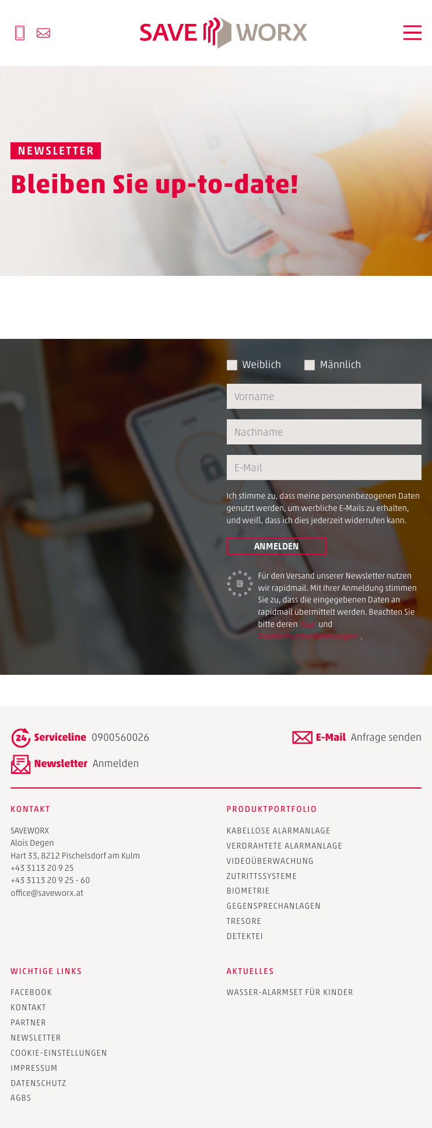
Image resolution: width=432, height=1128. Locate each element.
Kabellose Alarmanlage (279, 830)
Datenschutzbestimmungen (308, 637)
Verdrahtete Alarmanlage (285, 845)
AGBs (20, 1097)
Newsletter (35, 1037)
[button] (412, 33)
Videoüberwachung (270, 861)
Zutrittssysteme (262, 876)
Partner (28, 1022)
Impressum (34, 1068)
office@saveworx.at (46, 893)
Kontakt (28, 1007)
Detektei (245, 936)
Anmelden (276, 546)
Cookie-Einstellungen (58, 1053)
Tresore (244, 921)
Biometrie (249, 890)
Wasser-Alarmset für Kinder (290, 992)
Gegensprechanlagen (274, 906)
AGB (308, 624)
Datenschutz (38, 1083)
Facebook (31, 992)
